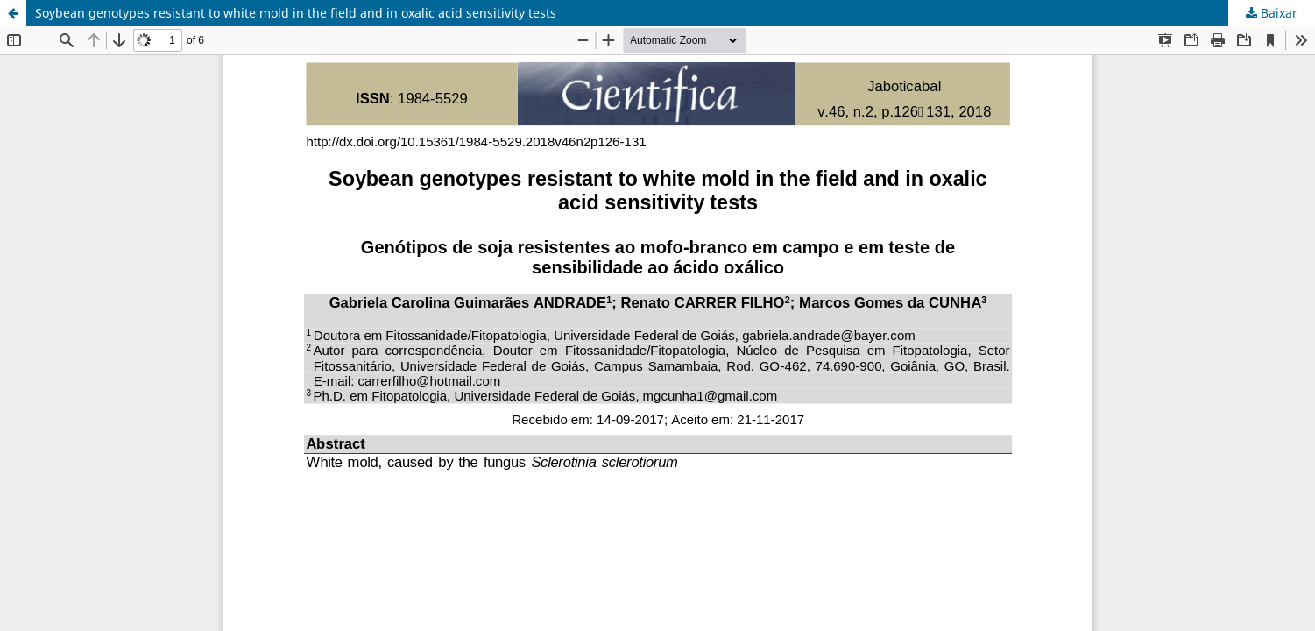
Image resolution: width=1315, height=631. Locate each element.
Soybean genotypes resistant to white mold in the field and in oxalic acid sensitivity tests (295, 12)
